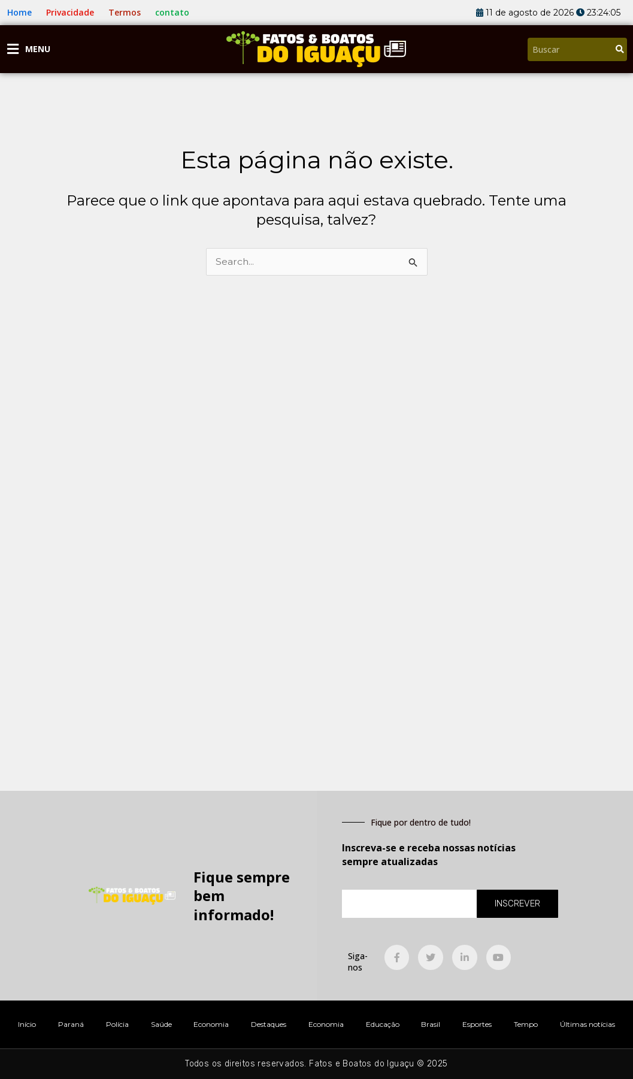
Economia (211, 1024)
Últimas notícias (587, 1024)
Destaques (268, 1024)
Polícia (117, 1024)
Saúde (161, 1024)
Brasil (430, 1024)
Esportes (477, 1024)
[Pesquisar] (620, 49)
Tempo (526, 1024)
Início (27, 1024)
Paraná (71, 1024)
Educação (382, 1024)
